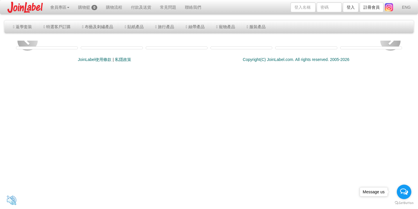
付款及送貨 (141, 7)
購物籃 (88, 7)
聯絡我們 (193, 7)
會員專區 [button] (59, 7)
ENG (406, 7)
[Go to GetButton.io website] (404, 203)
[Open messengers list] (404, 192)
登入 (351, 7)
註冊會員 (371, 7)
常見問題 (168, 7)
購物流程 (114, 7)
